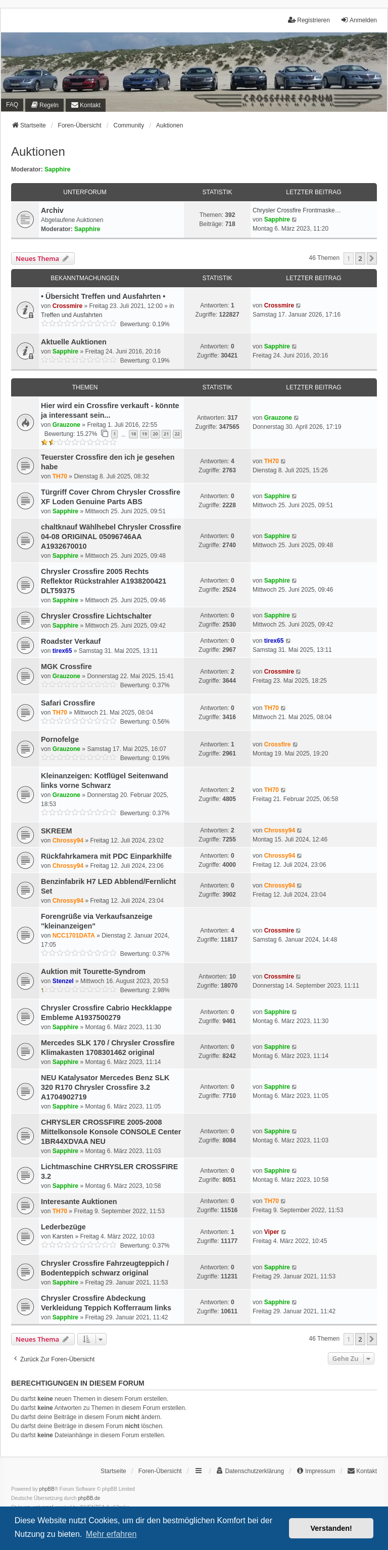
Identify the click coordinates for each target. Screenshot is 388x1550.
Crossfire (277, 744)
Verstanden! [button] (331, 1528)
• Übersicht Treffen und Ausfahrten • (103, 296)
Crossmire (67, 305)
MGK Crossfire (66, 666)
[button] (372, 258)
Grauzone (66, 424)
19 (144, 433)
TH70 (60, 476)
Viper (271, 1231)
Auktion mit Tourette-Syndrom (93, 971)
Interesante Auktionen (79, 1202)
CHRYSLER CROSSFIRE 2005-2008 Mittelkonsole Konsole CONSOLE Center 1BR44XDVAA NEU (111, 1131)
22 (177, 433)
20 (155, 433)
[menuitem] (44, 105)
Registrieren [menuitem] (309, 20)
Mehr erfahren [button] (111, 1534)
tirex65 (62, 650)
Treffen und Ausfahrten (71, 315)
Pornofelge (60, 739)
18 (133, 433)
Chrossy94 (68, 840)
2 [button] (360, 258)
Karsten (63, 1236)
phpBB (47, 1489)
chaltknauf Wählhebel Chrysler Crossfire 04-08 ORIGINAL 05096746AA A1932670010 (111, 536)
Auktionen (38, 151)
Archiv (52, 210)
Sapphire (57, 169)
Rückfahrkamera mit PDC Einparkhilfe (106, 856)
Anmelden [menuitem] (359, 20)
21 (166, 433)
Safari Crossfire (68, 703)
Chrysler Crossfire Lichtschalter (96, 616)
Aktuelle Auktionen (74, 342)
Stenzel (63, 981)
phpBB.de (89, 1498)
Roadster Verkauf (71, 641)
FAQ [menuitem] (12, 104)
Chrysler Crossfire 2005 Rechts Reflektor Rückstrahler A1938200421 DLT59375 (103, 581)
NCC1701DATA (74, 935)
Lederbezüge (63, 1227)
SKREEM (56, 831)
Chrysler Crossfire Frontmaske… (297, 210)
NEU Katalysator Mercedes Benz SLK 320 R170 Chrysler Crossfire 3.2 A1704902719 (105, 1087)
